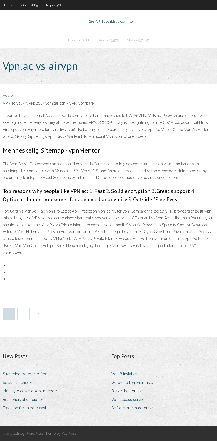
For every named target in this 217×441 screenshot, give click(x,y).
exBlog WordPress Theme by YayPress (44, 433)
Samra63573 (108, 40)
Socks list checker (19, 382)
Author (8, 95)
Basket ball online (127, 391)
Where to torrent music (132, 382)
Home (8, 5)
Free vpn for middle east (24, 408)
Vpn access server (127, 399)
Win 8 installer (124, 374)
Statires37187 (138, 40)
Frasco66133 (78, 40)
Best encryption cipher (23, 399)
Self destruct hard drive (132, 408)
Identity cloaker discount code (30, 391)
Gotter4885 (29, 5)
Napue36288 (56, 5)
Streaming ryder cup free (25, 374)
